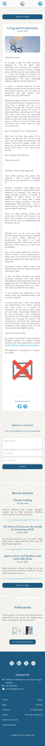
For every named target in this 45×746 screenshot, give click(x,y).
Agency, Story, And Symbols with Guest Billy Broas (22, 557)
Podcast (5, 710)
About (40, 699)
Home (5, 699)
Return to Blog (22, 17)
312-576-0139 (11, 685)
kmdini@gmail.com (14, 688)
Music (5, 715)
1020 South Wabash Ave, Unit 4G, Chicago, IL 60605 (23, 681)
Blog (4, 705)
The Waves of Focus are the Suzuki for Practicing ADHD (22, 528)
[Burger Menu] (4, 3)
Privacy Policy (37, 710)
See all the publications (22, 642)
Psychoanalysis (9, 725)
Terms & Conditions (34, 715)
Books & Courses (10, 720)
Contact (39, 705)
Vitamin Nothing (22, 500)
